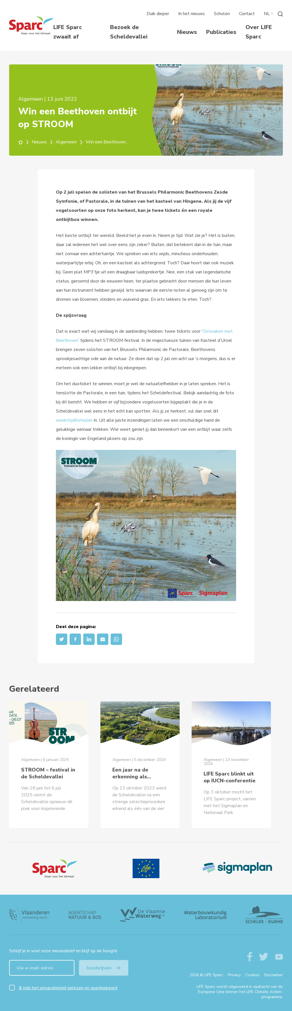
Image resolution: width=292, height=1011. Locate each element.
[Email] (102, 639)
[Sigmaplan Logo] (237, 868)
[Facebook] (75, 639)
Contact (247, 14)
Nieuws (187, 32)
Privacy (234, 975)
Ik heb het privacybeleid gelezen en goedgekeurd (68, 988)
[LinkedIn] (89, 639)
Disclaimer (273, 975)
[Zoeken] (280, 14)
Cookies (252, 975)
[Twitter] (61, 639)
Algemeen (70, 142)
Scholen (222, 14)
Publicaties (221, 32)
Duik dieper (158, 14)
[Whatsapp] (116, 639)
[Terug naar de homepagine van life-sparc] (31, 25)
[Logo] (54, 868)
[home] (24, 142)
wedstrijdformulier (74, 420)
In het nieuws (191, 14)
